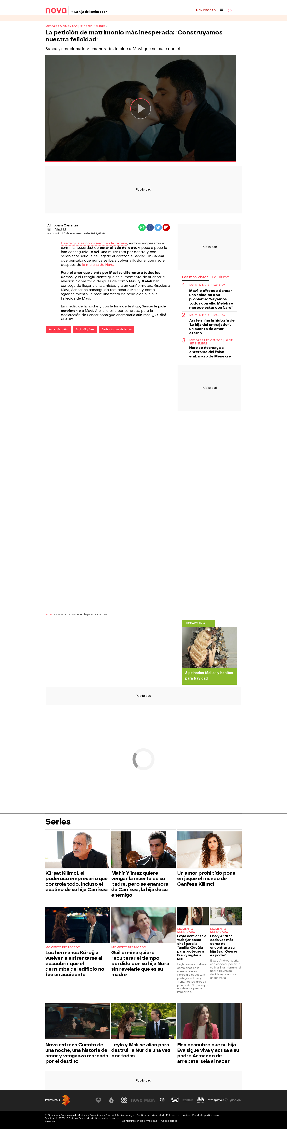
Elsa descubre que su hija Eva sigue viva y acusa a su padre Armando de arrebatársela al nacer (208, 1055)
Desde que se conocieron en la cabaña (94, 245)
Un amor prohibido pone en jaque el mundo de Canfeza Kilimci (206, 880)
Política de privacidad (150, 1117)
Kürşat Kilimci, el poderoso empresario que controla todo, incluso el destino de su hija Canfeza (76, 883)
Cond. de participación (206, 1117)
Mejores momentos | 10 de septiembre (211, 344)
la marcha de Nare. (98, 267)
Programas (68, 20)
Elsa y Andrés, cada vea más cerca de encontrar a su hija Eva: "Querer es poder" (223, 947)
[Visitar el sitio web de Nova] (136, 1102)
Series (50, 20)
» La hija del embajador (79, 616)
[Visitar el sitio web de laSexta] (111, 1102)
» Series (59, 616)
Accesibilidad (169, 1122)
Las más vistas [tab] (195, 279)
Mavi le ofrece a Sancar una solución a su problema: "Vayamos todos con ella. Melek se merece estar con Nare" (211, 300)
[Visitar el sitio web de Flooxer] (235, 1102)
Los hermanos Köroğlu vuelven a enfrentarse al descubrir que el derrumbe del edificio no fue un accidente (74, 965)
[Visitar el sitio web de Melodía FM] (200, 1102)
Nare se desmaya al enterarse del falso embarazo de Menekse (210, 353)
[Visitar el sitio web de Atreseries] (162, 1102)
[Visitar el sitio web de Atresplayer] (218, 1102)
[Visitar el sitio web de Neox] (124, 1102)
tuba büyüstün (58, 331)
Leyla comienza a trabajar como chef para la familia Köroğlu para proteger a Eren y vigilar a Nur (191, 949)
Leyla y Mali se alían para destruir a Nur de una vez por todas (140, 1052)
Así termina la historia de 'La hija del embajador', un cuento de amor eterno (212, 328)
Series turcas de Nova (117, 331)
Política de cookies (178, 1117)
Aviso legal (128, 1117)
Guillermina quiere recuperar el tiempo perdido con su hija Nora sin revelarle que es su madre (140, 965)
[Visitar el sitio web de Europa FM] (187, 1102)
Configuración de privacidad (139, 1122)
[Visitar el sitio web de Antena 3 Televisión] (98, 1102)
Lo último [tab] (220, 279)
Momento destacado (207, 287)
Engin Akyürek (84, 331)
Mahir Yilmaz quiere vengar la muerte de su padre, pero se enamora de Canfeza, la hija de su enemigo (139, 886)
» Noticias (101, 616)
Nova (49, 616)
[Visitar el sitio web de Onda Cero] (175, 1102)
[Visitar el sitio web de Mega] (149, 1102)
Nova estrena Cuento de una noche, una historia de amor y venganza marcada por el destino (76, 1055)
